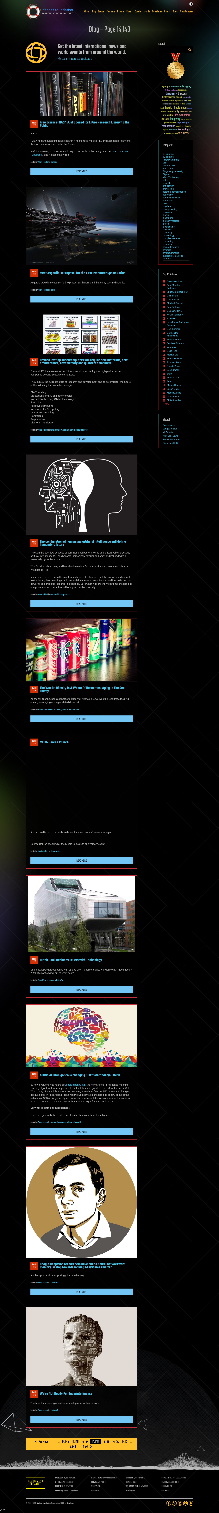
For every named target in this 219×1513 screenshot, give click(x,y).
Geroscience (169, 425)
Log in (64, 58)
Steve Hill (171, 373)
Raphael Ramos (175, 362)
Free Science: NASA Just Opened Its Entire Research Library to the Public (84, 124)
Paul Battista (173, 307)
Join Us (146, 11)
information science (64, 1122)
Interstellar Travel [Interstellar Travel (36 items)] (186, 112)
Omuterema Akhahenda (172, 334)
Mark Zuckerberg (171, 177)
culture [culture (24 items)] (185, 101)
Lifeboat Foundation (43, 1503)
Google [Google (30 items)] (162, 108)
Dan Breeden (173, 299)
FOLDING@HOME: (132, 1486)
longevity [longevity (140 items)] (175, 119)
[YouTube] (185, 1503)
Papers (129, 11)
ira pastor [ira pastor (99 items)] (168, 115)
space (53, 290)
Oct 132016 (34, 124)
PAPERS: (94, 1491)
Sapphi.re (70, 1503)
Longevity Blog (170, 428)
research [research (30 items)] (178, 126)
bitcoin (166, 223)
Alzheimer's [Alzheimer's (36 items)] (175, 87)
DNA (165, 162)
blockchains (169, 226)
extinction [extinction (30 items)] (176, 104)
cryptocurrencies (171, 253)
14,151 (125, 1441)
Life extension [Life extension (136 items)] (182, 115)
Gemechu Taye (174, 311)
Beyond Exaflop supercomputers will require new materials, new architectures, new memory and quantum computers (84, 361)
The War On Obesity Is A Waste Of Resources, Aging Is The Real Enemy (82, 689)
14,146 (75, 1441)
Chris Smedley (174, 400)
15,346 (72, 1446)
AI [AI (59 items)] (169, 86)
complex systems (171, 238)
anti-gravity (168, 186)
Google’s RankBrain (75, 1084)
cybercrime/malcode (173, 256)
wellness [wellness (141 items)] (183, 133)
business (53, 1122)
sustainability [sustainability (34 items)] (173, 130)
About (86, 11)
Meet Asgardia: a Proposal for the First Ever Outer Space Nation (82, 273)
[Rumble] (191, 1503)
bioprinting (168, 218)
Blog (94, 11)
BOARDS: (164, 1482)
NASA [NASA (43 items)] (183, 119)
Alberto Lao (172, 354)
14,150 (115, 1441)
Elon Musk (168, 168)
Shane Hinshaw (174, 358)
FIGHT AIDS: (59, 1486)
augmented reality (171, 197)
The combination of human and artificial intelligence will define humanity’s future (83, 543)
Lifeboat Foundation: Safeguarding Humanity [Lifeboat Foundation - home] (49, 11)
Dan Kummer (173, 329)
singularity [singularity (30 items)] (188, 126)
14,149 (106, 1441)
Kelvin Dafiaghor (175, 314)
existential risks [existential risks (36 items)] (167, 104)
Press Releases (186, 11)
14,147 (84, 1441)
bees (165, 203)
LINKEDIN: (129, 1478)
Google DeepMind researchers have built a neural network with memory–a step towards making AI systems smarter (82, 1266)
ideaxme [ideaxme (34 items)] (163, 112)
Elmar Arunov (43, 1122)
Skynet (166, 174)
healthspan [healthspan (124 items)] (180, 108)
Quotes (167, 11)
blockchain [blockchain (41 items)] (187, 97)
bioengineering (170, 209)
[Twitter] (174, 1503)
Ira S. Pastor (173, 396)
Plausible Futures (171, 439)
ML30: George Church (54, 742)
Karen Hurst (172, 318)
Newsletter (157, 11)
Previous (43, 1441)
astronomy (168, 194)
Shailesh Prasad (175, 303)
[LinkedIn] (180, 1503)
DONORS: (129, 1482)
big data (167, 206)
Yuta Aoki (171, 347)
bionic (166, 215)
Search (189, 49)
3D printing (168, 154)
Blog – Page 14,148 (109, 30)
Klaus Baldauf (43, 430)
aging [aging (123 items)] (165, 86)
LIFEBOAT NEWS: (97, 1478)
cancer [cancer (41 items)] (171, 101)
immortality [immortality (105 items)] (173, 111)
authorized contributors (81, 58)
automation (168, 200)
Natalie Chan (173, 366)
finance (51, 980)
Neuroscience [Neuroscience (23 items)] (189, 120)
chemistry (167, 232)
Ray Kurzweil (169, 165)
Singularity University (173, 171)
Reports (120, 11)
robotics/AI (54, 594)
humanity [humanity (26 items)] (189, 108)
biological (167, 212)
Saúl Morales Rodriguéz (173, 286)
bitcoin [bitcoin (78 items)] (179, 97)
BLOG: (93, 1482)
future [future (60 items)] (182, 104)
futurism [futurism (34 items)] (188, 104)
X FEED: (58, 1482)
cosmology (168, 244)
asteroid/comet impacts (174, 191)
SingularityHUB (170, 443)
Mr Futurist (168, 432)
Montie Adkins (43, 851)
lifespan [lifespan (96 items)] (165, 119)
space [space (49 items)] (165, 130)
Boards (101, 11)
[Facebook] (168, 1503)
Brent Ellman (173, 377)
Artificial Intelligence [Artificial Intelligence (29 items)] (171, 90)
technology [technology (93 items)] (184, 129)
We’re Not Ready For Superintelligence (66, 1394)
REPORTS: (94, 1486)
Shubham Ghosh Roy (177, 292)
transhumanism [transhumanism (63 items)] (171, 133)
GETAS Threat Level (35, 1483)
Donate (138, 11)
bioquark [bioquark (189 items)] (171, 94)
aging (165, 180)
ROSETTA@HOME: (61, 1491)
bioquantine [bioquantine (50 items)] (183, 90)
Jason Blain (173, 389)
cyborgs (167, 258)
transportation (64, 594)
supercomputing (82, 430)
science (54, 162)
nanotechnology (56, 430)
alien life (167, 183)
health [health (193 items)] (169, 108)
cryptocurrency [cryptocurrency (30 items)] (179, 101)
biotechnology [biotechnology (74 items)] (168, 97)
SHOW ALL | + (167, 404)
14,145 (65, 1441)
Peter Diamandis (171, 159)
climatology (168, 235)
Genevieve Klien (174, 281)
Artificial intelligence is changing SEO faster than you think (80, 1075)
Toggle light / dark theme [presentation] (191, 4)
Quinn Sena (172, 295)
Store (175, 11)
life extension (74, 710)
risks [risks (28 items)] (183, 126)
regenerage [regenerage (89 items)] (183, 122)
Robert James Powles (46, 710)
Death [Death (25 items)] (189, 101)
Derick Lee (172, 351)
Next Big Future (170, 436)
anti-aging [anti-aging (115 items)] (185, 86)
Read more (81, 171)
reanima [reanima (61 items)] (172, 122)
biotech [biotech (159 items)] (182, 94)
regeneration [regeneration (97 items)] (168, 126)
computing (168, 241)
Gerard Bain (42, 980)
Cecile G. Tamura (175, 343)
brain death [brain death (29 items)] (165, 101)
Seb (169, 381)
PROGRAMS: (165, 1486)
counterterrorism (171, 247)
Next (85, 1446)
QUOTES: (164, 1491)
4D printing (168, 157)
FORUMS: (129, 1491)
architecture (168, 189)
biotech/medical (62, 710)
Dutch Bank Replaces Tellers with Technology (71, 960)
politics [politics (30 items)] (166, 123)
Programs (110, 11)
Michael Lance (174, 385)
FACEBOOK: (59, 1478)
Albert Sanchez (43, 162)
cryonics (167, 250)
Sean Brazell (173, 370)
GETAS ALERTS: (166, 1478)
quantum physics (69, 430)
